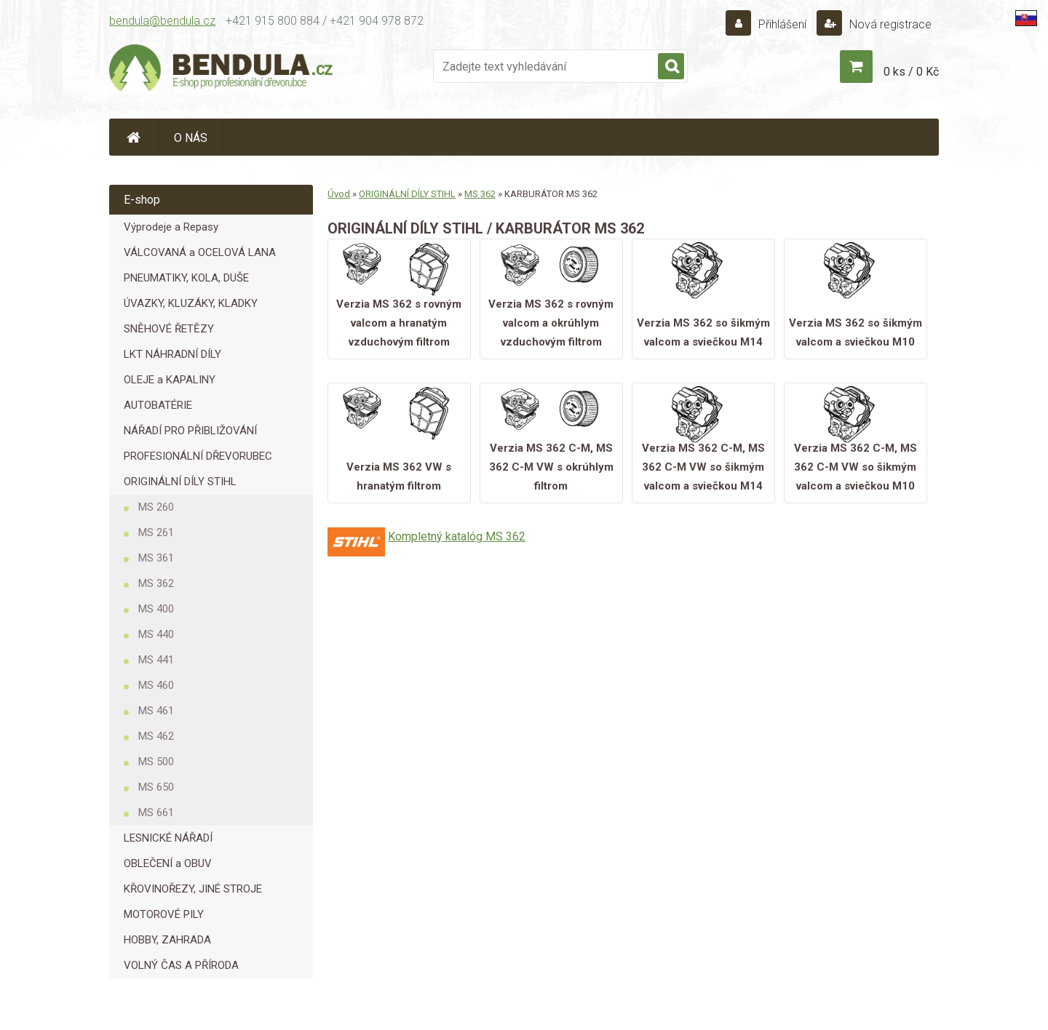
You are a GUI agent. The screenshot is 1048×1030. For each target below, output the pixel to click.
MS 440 (156, 634)
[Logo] (222, 69)
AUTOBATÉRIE (158, 405)
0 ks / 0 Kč (911, 72)
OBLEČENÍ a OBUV (168, 863)
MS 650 (156, 787)
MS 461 (156, 710)
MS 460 (156, 685)
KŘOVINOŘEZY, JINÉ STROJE (193, 888)
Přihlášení (782, 24)
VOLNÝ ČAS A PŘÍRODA (181, 965)
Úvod (339, 193)
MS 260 (156, 507)
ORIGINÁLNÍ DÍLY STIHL (180, 481)
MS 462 (156, 736)
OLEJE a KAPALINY (169, 379)
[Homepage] (134, 137)
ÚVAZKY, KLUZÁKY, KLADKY (191, 303)
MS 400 (156, 608)
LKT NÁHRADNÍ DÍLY (172, 354)
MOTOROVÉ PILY (164, 914)
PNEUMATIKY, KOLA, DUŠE (186, 277)
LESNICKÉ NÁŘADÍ (168, 838)
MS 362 (156, 583)
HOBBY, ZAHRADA (167, 939)
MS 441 (156, 659)
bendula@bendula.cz (162, 21)
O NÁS (190, 138)
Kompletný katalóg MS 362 (456, 536)
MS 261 (156, 532)
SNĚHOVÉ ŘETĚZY (169, 328)
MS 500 (156, 761)
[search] (671, 67)
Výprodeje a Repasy (171, 226)
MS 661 (156, 812)
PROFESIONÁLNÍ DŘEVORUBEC (198, 456)
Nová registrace (889, 24)
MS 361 (156, 557)
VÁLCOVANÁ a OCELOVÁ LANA (200, 252)
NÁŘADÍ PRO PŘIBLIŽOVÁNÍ (190, 430)
